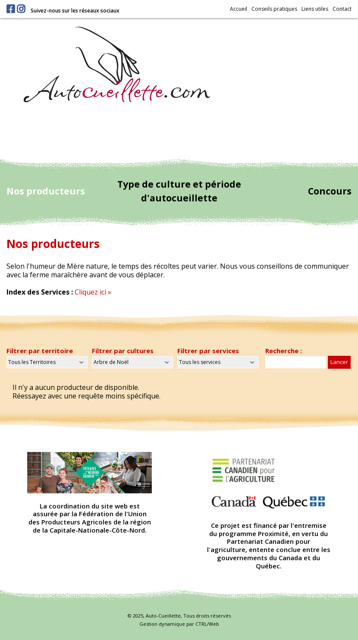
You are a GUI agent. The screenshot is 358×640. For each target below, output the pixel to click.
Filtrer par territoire (39, 350)
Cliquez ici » (93, 292)
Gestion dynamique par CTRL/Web (179, 624)
